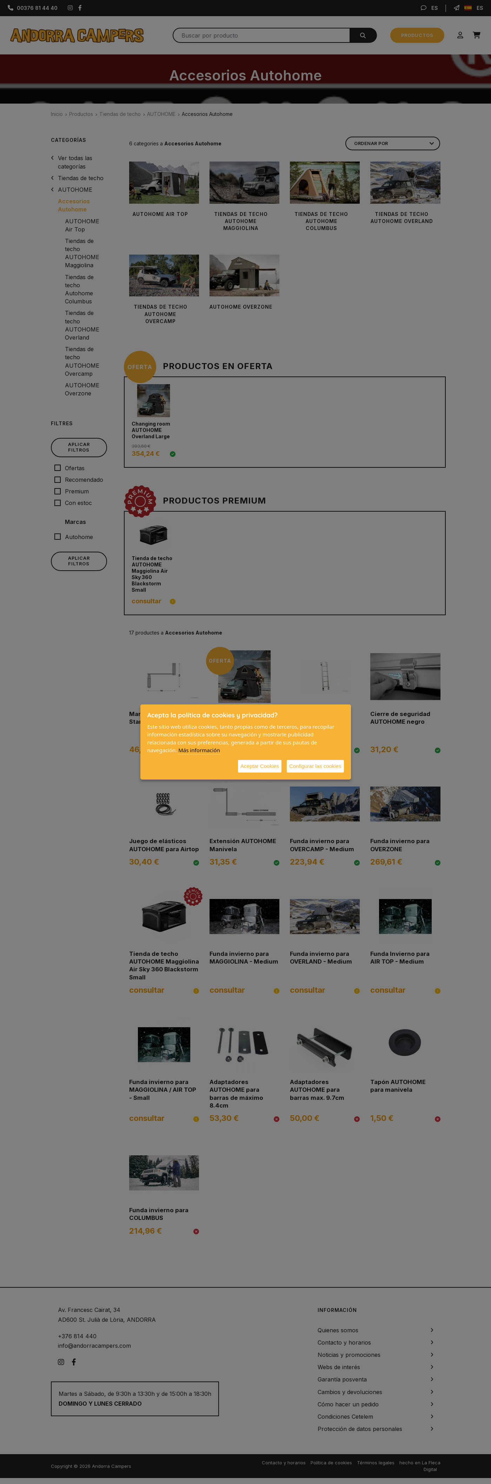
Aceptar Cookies (259, 766)
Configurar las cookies (315, 766)
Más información (199, 750)
